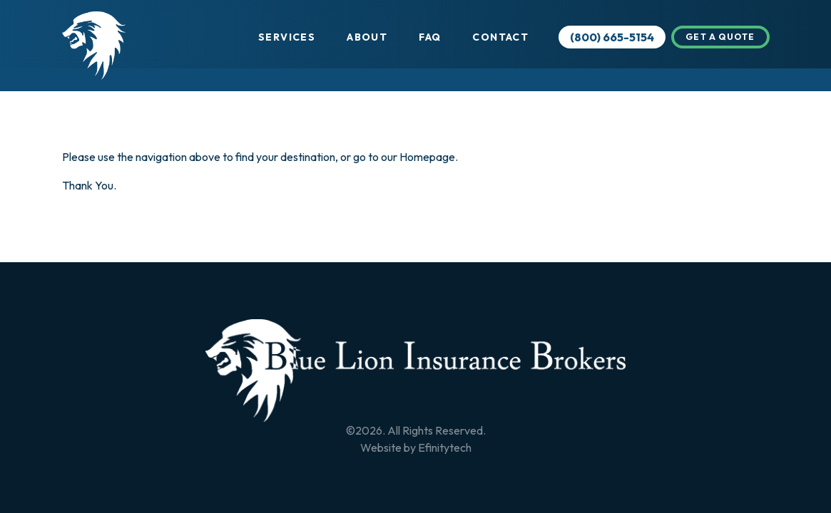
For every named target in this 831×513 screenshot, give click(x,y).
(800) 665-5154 (612, 37)
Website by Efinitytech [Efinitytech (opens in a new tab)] (415, 447)
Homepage (427, 157)
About (367, 37)
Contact (500, 37)
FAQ (430, 37)
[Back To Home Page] (416, 370)
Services (286, 37)
